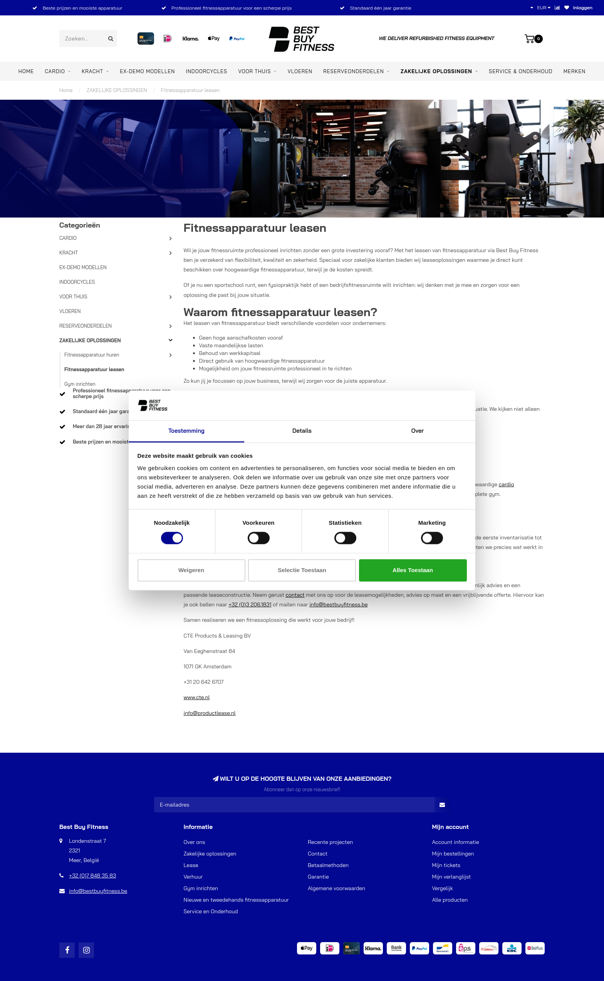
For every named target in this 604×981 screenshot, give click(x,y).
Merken (575, 71)
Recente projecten (330, 842)
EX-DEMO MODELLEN (147, 71)
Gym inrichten (80, 384)
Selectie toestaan (302, 570)
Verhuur (193, 876)
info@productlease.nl (210, 713)
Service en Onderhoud (211, 911)
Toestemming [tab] (186, 430)
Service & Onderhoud (520, 71)
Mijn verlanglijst (451, 876)
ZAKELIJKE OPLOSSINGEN (436, 71)
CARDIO (55, 71)
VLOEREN (300, 71)
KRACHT (92, 71)
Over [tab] (417, 430)
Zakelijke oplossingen (210, 853)
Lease (191, 865)
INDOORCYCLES (206, 71)
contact (294, 594)
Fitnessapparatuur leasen (94, 369)
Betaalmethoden (328, 865)
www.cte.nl (197, 697)
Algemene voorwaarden (336, 888)
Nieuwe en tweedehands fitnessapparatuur (236, 899)
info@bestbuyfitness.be (338, 604)
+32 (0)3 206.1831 (249, 604)
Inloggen (582, 7)
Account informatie (455, 842)
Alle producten (450, 899)
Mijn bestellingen (453, 853)
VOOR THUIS (254, 71)
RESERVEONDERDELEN (353, 71)
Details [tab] (302, 430)
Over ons (194, 842)
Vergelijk (442, 888)
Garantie (318, 876)
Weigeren (191, 570)
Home (26, 71)
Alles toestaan (413, 570)
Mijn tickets (446, 865)
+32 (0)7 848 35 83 (92, 875)
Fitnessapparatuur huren (91, 355)
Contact (317, 853)
